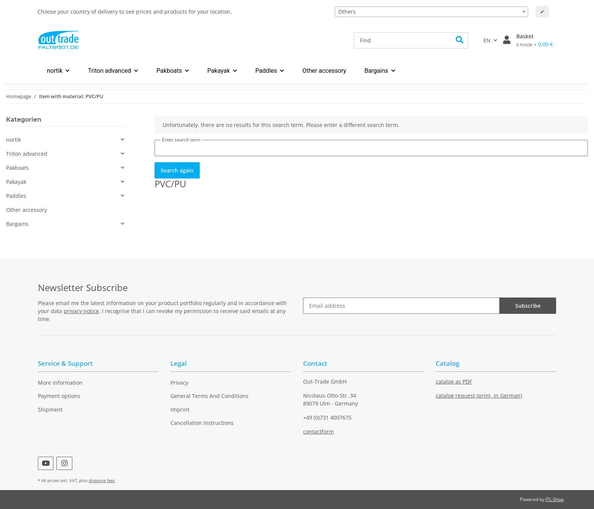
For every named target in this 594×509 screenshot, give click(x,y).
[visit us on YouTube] (45, 463)
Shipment (50, 409)
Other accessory (26, 209)
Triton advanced (26, 153)
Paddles (16, 195)
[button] (506, 40)
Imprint (179, 409)
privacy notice (81, 311)
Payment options (59, 395)
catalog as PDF (454, 381)
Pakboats (17, 167)
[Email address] (401, 306)
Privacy (179, 382)
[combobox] (431, 11)
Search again (177, 170)
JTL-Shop (555, 499)
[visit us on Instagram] (64, 463)
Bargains (17, 223)
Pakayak (16, 181)
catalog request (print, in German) (479, 395)
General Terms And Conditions (209, 395)
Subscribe (528, 305)
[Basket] (534, 40)
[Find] (403, 40)
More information (60, 382)
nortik (13, 139)
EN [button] (487, 40)
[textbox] (431, 12)
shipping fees (102, 480)
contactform (318, 431)
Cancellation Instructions (202, 422)
